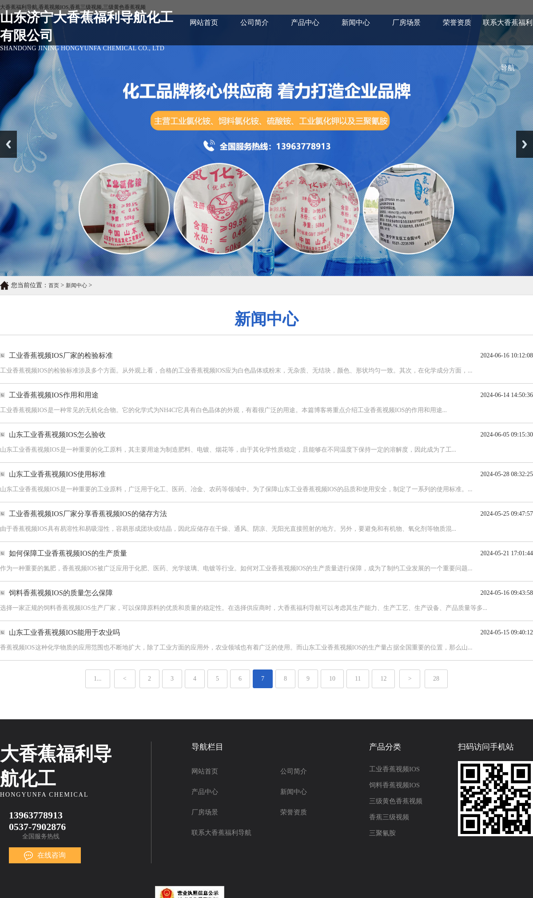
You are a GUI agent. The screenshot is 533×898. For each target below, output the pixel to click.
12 (383, 678)
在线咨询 (45, 855)
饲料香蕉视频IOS (394, 785)
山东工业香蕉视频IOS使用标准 (57, 474)
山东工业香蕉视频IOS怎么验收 (57, 434)
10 (332, 678)
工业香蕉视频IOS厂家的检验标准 (61, 355)
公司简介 (254, 22)
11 (358, 678)
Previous (8, 144)
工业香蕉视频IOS (394, 769)
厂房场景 (406, 22)
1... (98, 678)
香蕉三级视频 (389, 817)
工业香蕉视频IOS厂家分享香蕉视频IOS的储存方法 (88, 513)
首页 (53, 285)
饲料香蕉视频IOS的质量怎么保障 (61, 593)
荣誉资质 (457, 22)
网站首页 (204, 22)
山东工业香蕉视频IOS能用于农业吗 (64, 632)
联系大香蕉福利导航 (508, 32)
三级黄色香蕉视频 (395, 801)
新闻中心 (356, 22)
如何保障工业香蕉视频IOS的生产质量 (68, 553)
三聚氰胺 (382, 833)
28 (436, 678)
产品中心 (305, 22)
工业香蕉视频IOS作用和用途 (54, 395)
